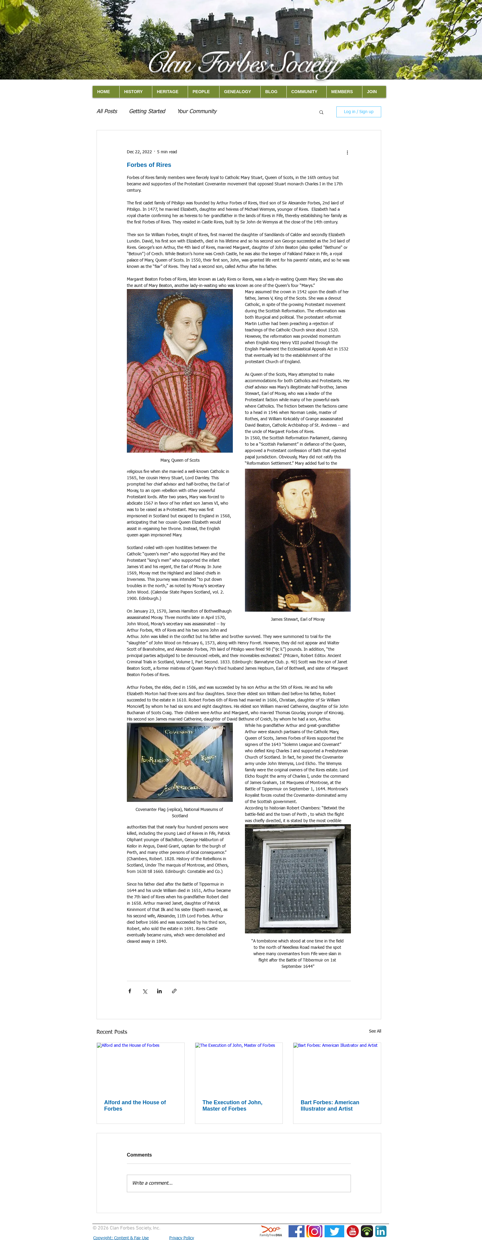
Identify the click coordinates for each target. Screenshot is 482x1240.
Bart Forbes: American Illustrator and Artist (330, 1105)
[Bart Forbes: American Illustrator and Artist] (337, 1067)
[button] (321, 111)
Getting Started (147, 111)
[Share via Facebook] (130, 991)
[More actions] (347, 152)
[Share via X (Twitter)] (144, 991)
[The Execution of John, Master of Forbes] (239, 1067)
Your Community (196, 111)
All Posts (107, 111)
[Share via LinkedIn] (159, 991)
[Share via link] (174, 991)
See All (375, 1031)
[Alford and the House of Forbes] (140, 1067)
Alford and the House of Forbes (135, 1105)
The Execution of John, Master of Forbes (232, 1105)
